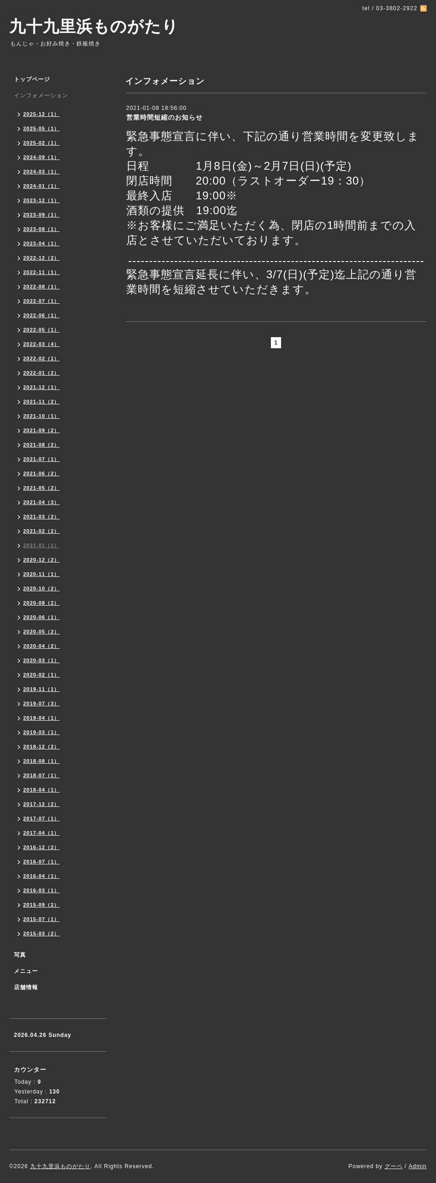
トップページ (32, 79)
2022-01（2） (41, 373)
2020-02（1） (41, 675)
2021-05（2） (41, 488)
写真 (20, 955)
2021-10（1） (41, 416)
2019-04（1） (41, 718)
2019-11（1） (41, 689)
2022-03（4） (41, 344)
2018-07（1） (41, 775)
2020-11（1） (41, 574)
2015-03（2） (41, 933)
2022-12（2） (41, 258)
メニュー (26, 971)
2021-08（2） (41, 445)
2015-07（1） (41, 919)
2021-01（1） (41, 545)
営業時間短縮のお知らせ (164, 117)
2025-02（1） (41, 143)
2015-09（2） (41, 905)
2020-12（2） (41, 560)
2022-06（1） (41, 315)
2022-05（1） (41, 330)
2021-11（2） (41, 401)
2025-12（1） (41, 114)
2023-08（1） (41, 229)
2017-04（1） (41, 833)
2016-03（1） (41, 890)
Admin (418, 1166)
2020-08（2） (41, 603)
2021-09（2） (41, 430)
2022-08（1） (41, 286)
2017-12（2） (41, 804)
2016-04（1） (41, 876)
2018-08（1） (41, 761)
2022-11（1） (41, 272)
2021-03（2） (41, 516)
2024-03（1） (41, 171)
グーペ (394, 1166)
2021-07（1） (41, 459)
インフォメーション (41, 95)
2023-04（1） (41, 243)
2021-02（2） (41, 531)
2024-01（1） (41, 186)
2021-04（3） (41, 502)
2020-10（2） (41, 588)
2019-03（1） (41, 732)
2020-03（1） (41, 660)
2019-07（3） (41, 703)
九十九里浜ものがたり (94, 26)
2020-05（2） (41, 631)
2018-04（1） (41, 790)
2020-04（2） (41, 646)
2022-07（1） (41, 301)
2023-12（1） (41, 200)
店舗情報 (26, 987)
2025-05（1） (41, 128)
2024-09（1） (41, 157)
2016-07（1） (41, 861)
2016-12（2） (41, 847)
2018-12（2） (41, 746)
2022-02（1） (41, 358)
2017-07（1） (41, 818)
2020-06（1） (41, 617)
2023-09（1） (41, 214)
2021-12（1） (41, 387)
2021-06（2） (41, 473)
